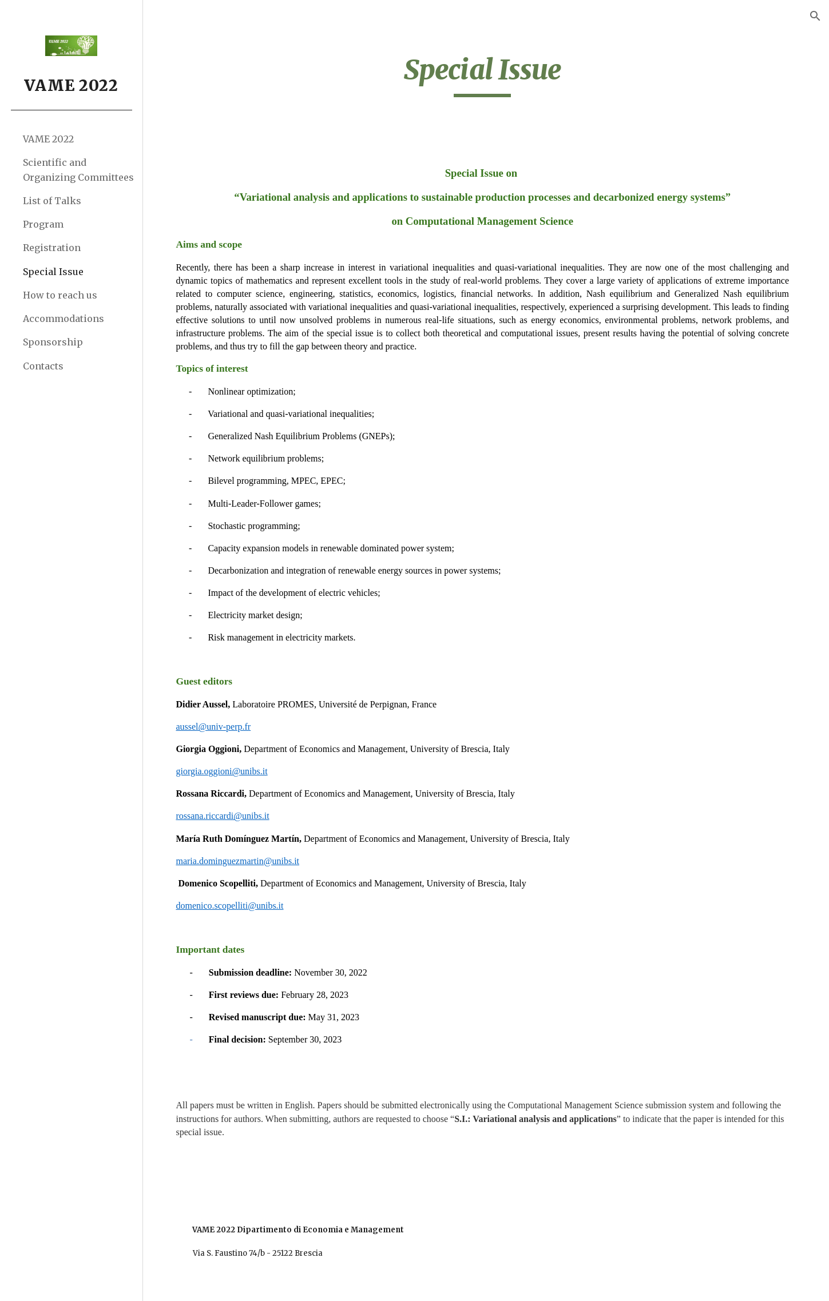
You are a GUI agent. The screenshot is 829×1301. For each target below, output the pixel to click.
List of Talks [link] (52, 200)
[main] (486, 75)
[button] (815, 16)
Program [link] (43, 224)
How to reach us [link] (60, 295)
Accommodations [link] (63, 318)
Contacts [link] (43, 366)
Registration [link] (52, 247)
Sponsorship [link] (53, 342)
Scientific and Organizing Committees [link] (78, 169)
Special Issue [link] (53, 271)
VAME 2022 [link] (48, 139)
